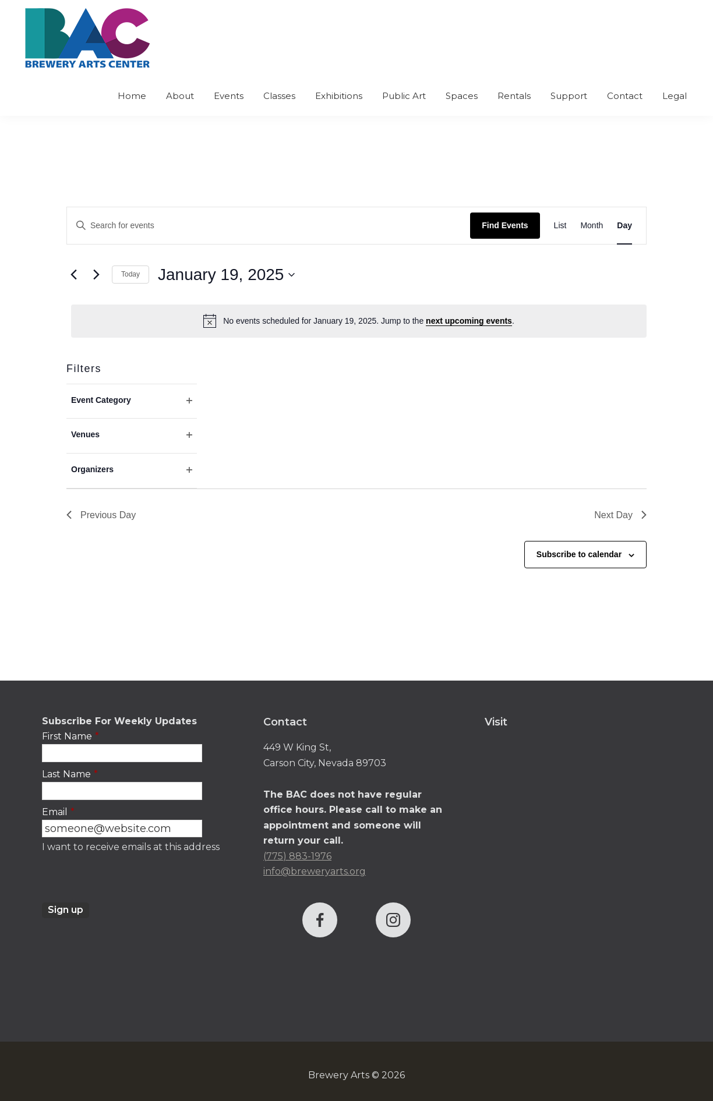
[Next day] (96, 275)
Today (130, 274)
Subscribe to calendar (579, 554)
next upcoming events (469, 320)
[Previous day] (73, 275)
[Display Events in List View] (560, 225)
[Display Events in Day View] (624, 225)
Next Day (620, 515)
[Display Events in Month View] (591, 225)
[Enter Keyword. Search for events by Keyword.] (268, 225)
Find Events (505, 225)
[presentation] (130, 879)
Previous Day (101, 515)
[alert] (359, 321)
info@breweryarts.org (314, 871)
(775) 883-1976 (297, 856)
